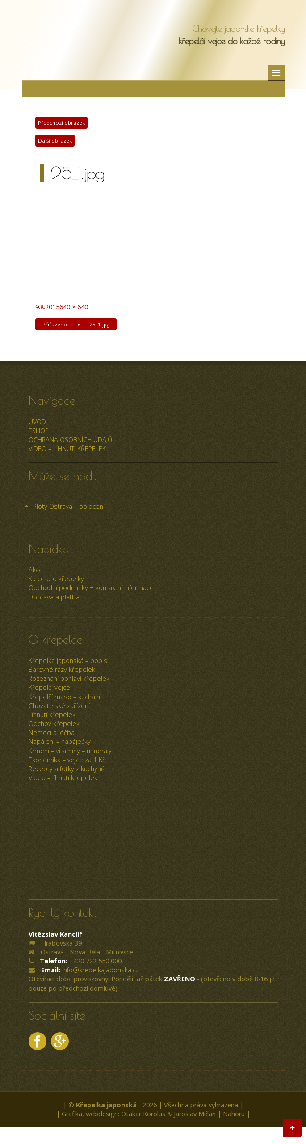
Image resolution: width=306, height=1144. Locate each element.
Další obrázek (55, 140)
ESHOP (39, 430)
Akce (36, 570)
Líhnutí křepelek (52, 714)
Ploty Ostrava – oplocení (69, 506)
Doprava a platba (54, 597)
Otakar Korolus (143, 1114)
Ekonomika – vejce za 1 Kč (67, 760)
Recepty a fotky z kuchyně (67, 768)
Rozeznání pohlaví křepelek (69, 678)
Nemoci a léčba (52, 732)
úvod (37, 422)
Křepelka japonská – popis (68, 660)
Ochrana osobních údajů (70, 439)
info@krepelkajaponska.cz (100, 970)
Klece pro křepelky (56, 578)
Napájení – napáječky (60, 741)
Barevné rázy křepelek (62, 669)
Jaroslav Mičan (195, 1114)
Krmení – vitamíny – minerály (70, 751)
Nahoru (234, 1114)
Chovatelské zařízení (59, 705)
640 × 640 (73, 307)
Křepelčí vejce (49, 687)
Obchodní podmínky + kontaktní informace (91, 587)
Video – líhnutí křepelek (67, 448)
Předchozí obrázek (61, 122)
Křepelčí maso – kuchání (64, 696)
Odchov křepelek (54, 723)
